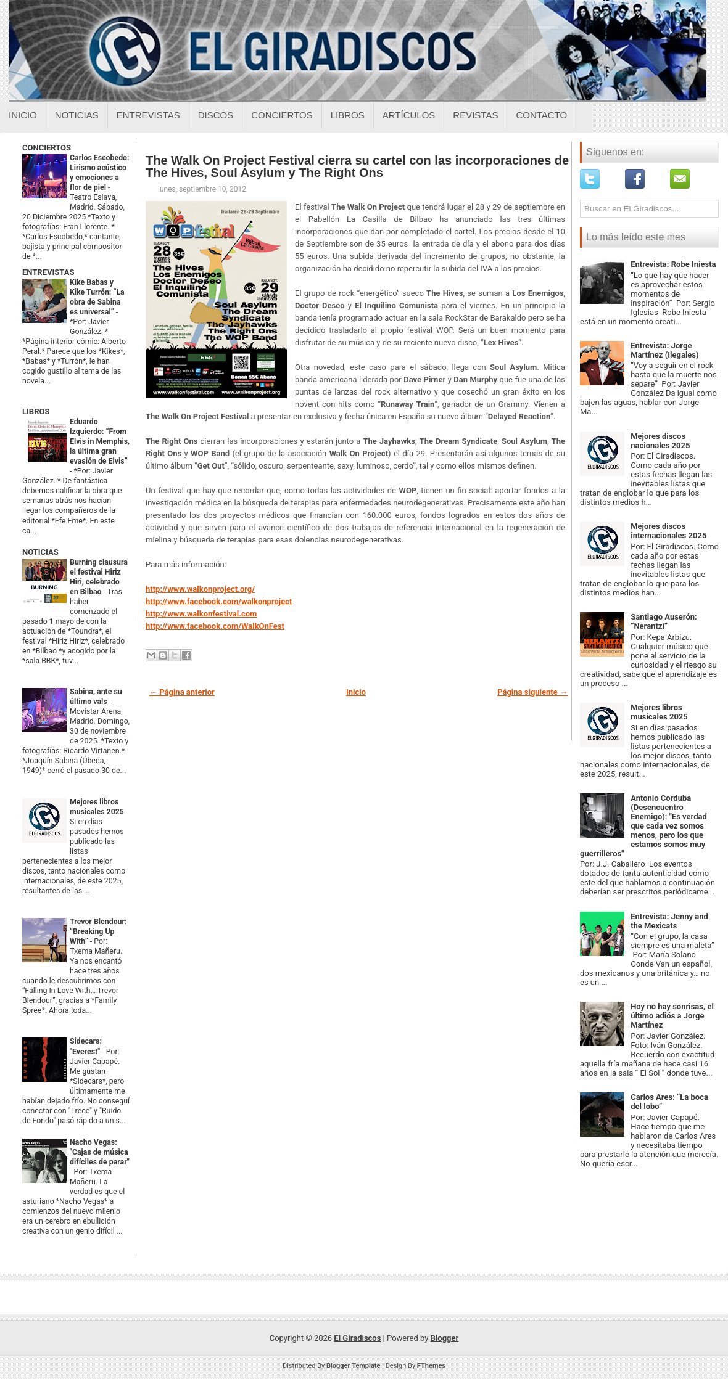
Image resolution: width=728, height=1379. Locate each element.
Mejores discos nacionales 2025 (660, 441)
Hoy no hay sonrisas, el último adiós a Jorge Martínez (672, 1015)
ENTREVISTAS (48, 272)
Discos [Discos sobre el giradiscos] (216, 115)
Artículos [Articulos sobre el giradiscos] (409, 115)
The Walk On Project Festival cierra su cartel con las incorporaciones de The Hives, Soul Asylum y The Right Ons (357, 166)
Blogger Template (353, 1366)
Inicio (23, 115)
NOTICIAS (40, 552)
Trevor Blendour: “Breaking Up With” (98, 931)
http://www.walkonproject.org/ (200, 589)
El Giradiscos (357, 1338)
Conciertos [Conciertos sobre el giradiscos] (281, 115)
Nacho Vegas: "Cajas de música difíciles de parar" (100, 1152)
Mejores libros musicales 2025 (659, 712)
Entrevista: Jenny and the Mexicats (669, 921)
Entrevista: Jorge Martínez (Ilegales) (664, 350)
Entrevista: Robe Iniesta (673, 264)
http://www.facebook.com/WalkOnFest (215, 626)
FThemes (431, 1366)
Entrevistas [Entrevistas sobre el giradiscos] (148, 115)
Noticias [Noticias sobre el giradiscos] (77, 115)
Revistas (475, 115)
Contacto (541, 115)
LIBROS (35, 411)
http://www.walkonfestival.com (201, 613)
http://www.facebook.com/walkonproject (219, 601)
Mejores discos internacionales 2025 (668, 531)
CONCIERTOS (46, 147)
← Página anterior (182, 692)
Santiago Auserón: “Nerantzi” (664, 621)
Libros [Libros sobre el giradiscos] (348, 115)
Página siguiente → (532, 692)
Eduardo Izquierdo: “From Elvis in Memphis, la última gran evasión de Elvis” (100, 441)
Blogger (445, 1338)
